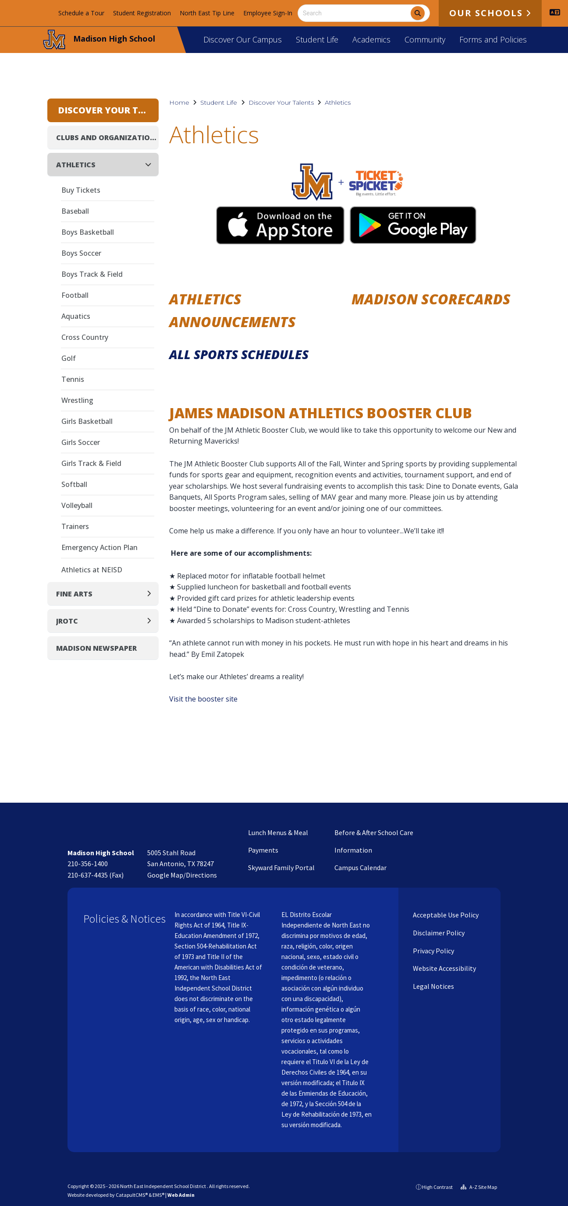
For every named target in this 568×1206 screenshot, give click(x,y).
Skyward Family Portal (281, 867)
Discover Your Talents (281, 102)
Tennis (72, 379)
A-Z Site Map (479, 1187)
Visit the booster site (203, 699)
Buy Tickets (80, 190)
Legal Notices (433, 986)
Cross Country (84, 337)
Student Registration (142, 13)
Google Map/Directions (182, 875)
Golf (68, 358)
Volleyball (76, 505)
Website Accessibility (444, 968)
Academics (371, 39)
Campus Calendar (360, 867)
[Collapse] (150, 164)
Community (425, 39)
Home (179, 102)
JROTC (67, 621)
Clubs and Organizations (107, 137)
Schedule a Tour (81, 13)
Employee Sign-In (267, 13)
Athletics (338, 102)
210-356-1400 (87, 863)
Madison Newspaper (96, 648)
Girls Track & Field (91, 463)
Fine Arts (74, 594)
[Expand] (151, 593)
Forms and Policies (493, 39)
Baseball (75, 211)
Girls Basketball (87, 421)
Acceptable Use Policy (445, 914)
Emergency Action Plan (99, 547)
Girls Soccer (80, 442)
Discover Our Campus (242, 39)
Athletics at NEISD (91, 570)
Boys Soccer (81, 253)
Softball (74, 484)
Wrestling (77, 400)
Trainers (75, 526)
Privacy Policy (433, 950)
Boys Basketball (87, 232)
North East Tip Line (207, 13)
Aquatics (75, 316)
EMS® (158, 1195)
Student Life (317, 39)
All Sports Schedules (239, 354)
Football (75, 295)
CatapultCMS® (132, 1195)
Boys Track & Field (92, 274)
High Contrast (437, 1187)
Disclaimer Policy (438, 932)
